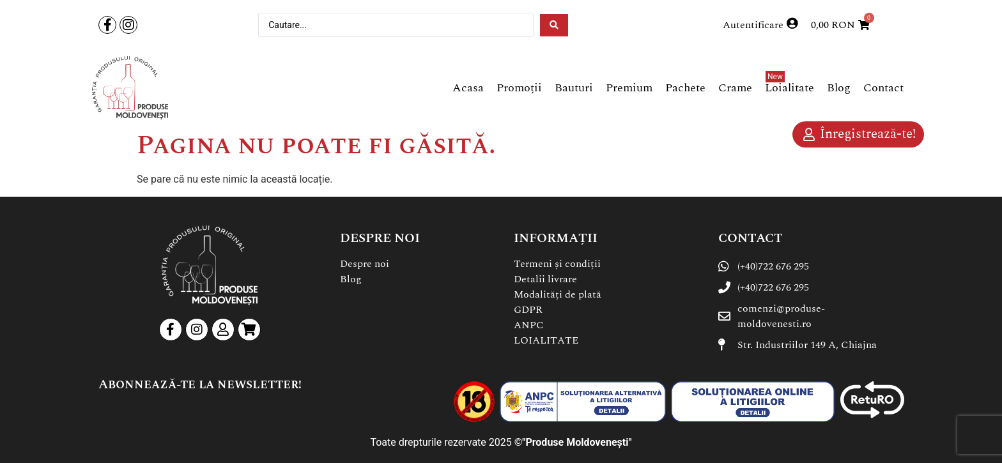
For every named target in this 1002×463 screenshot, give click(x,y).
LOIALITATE (546, 340)
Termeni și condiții (557, 263)
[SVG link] (130, 87)
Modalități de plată (557, 294)
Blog (351, 279)
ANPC (529, 325)
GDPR (528, 309)
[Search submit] (554, 25)
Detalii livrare (545, 279)
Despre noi (364, 263)
